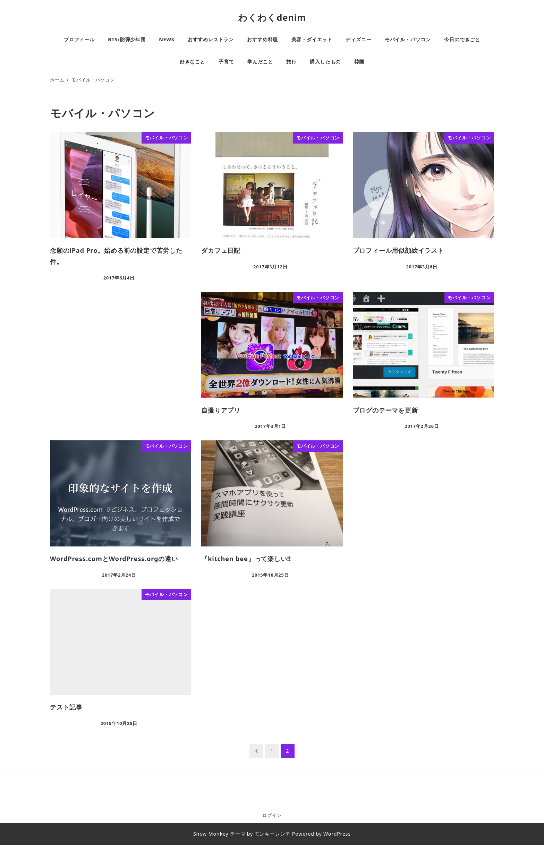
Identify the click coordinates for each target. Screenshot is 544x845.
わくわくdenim (272, 17)
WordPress (337, 833)
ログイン (271, 815)
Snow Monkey (210, 833)
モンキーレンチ (273, 833)
